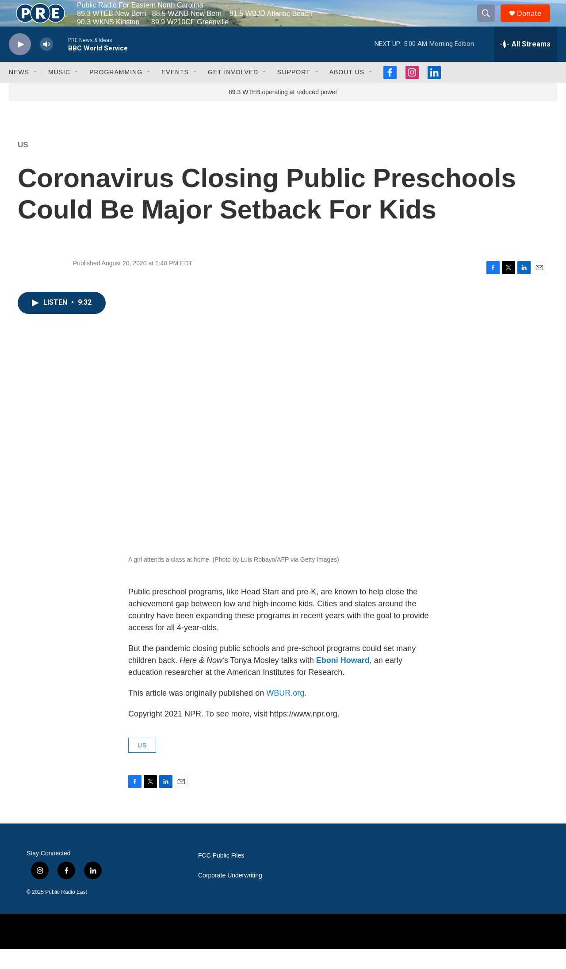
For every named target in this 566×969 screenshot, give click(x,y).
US (23, 165)
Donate (534, 23)
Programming (115, 92)
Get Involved (233, 92)
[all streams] (525, 64)
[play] (20, 64)
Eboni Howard (343, 680)
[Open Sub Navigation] (35, 92)
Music (59, 92)
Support (293, 92)
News (19, 92)
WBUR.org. (286, 713)
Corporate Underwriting (230, 895)
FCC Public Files (221, 875)
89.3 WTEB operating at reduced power (283, 111)
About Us (346, 92)
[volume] (46, 64)
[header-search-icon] (490, 23)
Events (175, 92)
